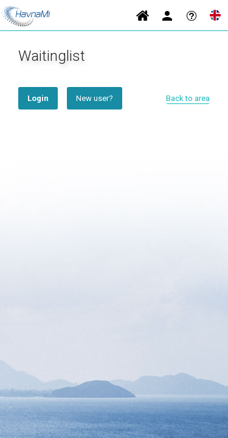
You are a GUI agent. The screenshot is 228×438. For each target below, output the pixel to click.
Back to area (188, 98)
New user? (94, 98)
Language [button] (215, 15)
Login (167, 15)
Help (191, 15)
